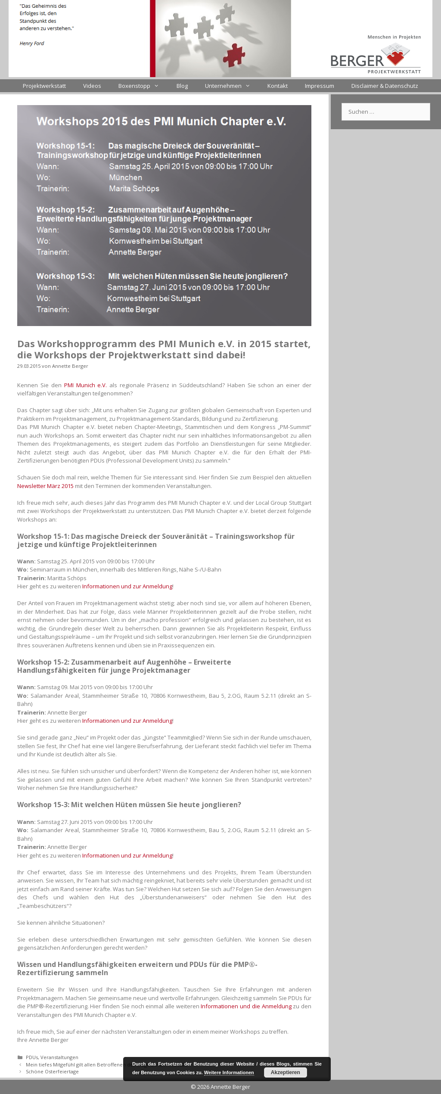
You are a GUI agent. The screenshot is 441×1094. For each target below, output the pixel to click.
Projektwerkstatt (44, 86)
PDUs (32, 1057)
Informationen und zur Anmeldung (127, 586)
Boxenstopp (143, 85)
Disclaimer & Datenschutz (384, 86)
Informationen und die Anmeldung (246, 1006)
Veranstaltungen (59, 1057)
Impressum (319, 86)
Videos (92, 86)
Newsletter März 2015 (45, 486)
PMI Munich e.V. (85, 385)
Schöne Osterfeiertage (52, 1071)
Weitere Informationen (229, 1072)
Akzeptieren (285, 1072)
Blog (182, 86)
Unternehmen (232, 85)
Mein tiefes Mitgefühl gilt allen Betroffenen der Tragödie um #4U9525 (106, 1064)
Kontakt (277, 86)
